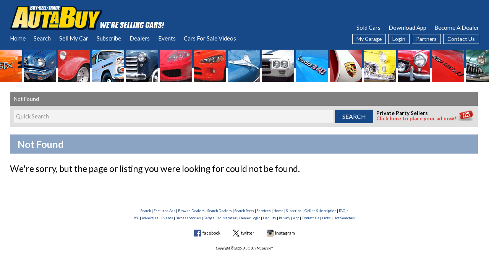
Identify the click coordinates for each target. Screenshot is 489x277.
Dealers (140, 38)
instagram (285, 232)
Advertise (150, 218)
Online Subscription (320, 211)
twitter (247, 232)
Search (42, 38)
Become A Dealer (456, 27)
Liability (269, 218)
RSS (136, 218)
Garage (209, 218)
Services (264, 211)
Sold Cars (368, 27)
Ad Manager (226, 218)
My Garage (369, 39)
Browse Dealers (191, 211)
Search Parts (244, 211)
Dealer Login (249, 218)
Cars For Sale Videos (210, 38)
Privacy (284, 218)
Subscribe (109, 38)
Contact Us (461, 39)
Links (326, 218)
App (296, 218)
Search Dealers (219, 211)
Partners (426, 39)
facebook (211, 232)
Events (167, 38)
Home (18, 38)
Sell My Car (73, 38)
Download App (407, 27)
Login (398, 39)
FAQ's (343, 211)
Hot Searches (344, 218)
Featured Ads (164, 211)
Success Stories (188, 218)
